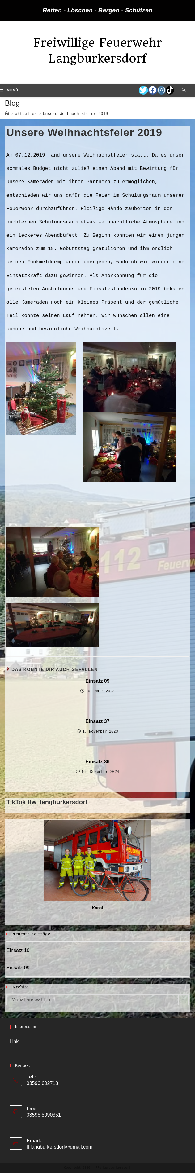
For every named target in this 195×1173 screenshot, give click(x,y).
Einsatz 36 (97, 761)
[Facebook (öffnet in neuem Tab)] (152, 90)
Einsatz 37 (97, 721)
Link (14, 1041)
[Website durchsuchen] (183, 90)
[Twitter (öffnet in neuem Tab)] (143, 90)
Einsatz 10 (18, 950)
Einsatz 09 (97, 681)
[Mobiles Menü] (9, 90)
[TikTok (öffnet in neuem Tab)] (170, 90)
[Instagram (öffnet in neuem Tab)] (161, 90)
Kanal (97, 908)
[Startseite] (7, 114)
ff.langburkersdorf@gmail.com (59, 1146)
